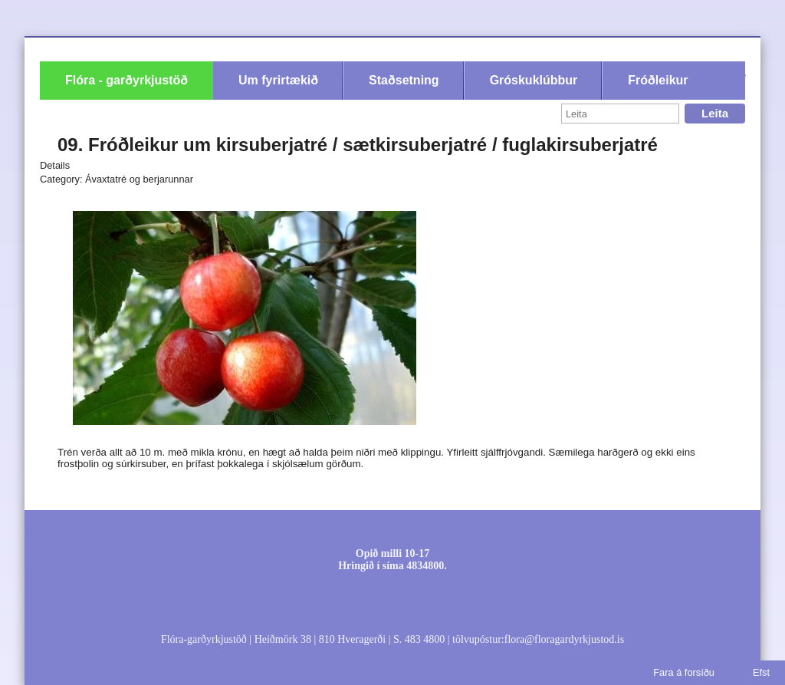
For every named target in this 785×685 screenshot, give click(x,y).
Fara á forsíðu (683, 672)
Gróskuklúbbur (534, 80)
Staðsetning (404, 80)
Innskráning (376, 527)
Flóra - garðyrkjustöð (126, 80)
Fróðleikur (658, 80)
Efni (422, 527)
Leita (714, 113)
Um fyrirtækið (278, 80)
